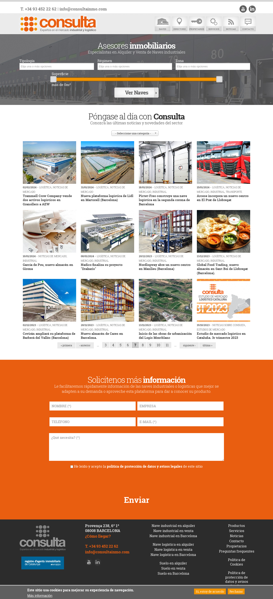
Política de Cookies (236, 561)
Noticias (231, 24)
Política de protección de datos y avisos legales (236, 579)
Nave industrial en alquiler (173, 525)
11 (167, 344)
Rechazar (236, 591)
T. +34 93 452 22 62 (38, 9)
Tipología (27, 61)
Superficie (60, 74)
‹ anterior (84, 345)
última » (207, 345)
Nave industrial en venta (173, 530)
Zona (180, 61)
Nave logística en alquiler (173, 544)
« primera (66, 345)
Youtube (243, 9)
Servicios (214, 24)
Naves (162, 24)
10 (158, 344)
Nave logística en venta (173, 549)
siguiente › (189, 345)
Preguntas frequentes (236, 550)
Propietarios (197, 24)
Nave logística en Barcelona (173, 554)
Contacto (248, 24)
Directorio (179, 24)
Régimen (104, 61)
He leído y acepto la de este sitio (138, 466)
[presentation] (136, 480)
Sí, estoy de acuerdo (210, 591)
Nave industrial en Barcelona (173, 535)
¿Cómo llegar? (98, 535)
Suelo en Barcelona (173, 573)
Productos (236, 525)
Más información (39, 596)
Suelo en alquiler (173, 562)
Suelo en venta (173, 568)
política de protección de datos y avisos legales (144, 466)
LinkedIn (252, 9)
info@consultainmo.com (83, 9)
